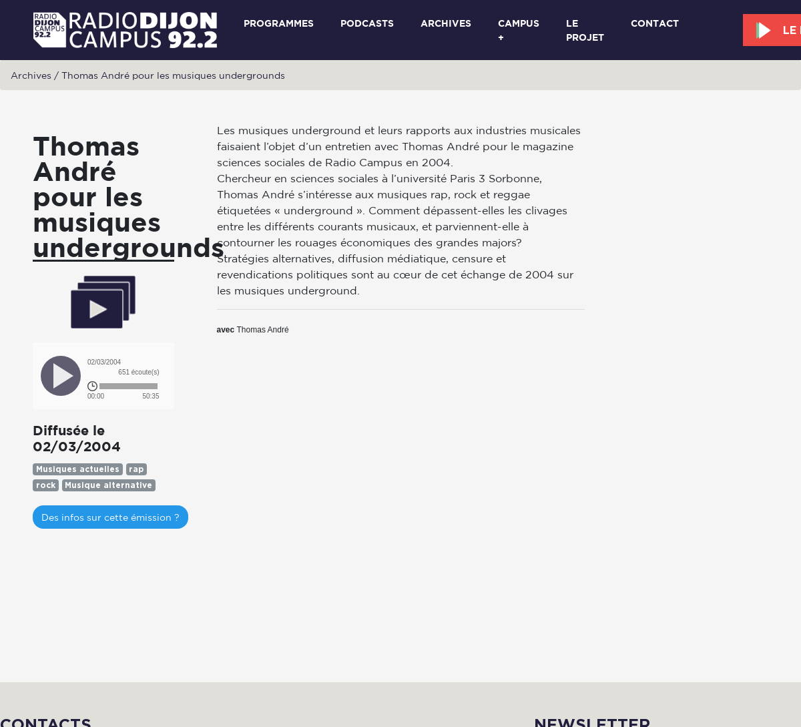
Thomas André (263, 329)
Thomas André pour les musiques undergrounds (173, 75)
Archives (446, 23)
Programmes (279, 23)
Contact (655, 23)
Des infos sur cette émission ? (110, 517)
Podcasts (367, 23)
